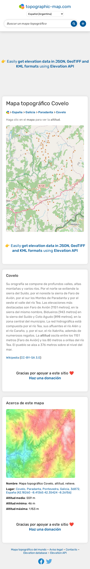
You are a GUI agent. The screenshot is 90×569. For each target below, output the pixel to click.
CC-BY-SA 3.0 (30, 357)
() (43, 490)
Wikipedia (12, 357)
